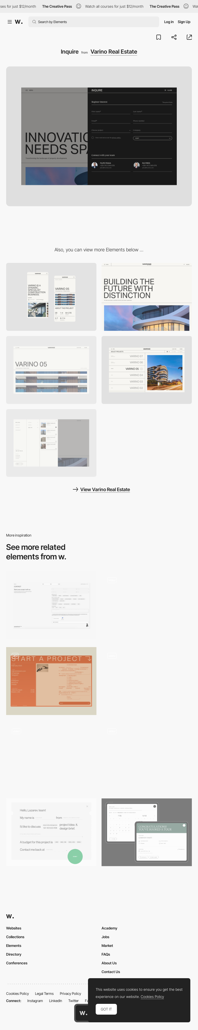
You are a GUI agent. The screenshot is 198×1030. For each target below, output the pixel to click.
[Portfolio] (147, 370)
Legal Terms (44, 993)
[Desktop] (147, 297)
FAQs (106, 954)
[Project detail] (51, 370)
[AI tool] (147, 605)
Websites (13, 928)
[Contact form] (51, 832)
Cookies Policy (17, 993)
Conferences (16, 963)
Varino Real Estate (114, 51)
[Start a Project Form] (51, 681)
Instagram (35, 1000)
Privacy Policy (70, 993)
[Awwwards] (19, 22)
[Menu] (51, 443)
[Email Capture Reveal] (147, 681)
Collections (15, 937)
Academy (109, 928)
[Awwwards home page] (83, 1013)
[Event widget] (147, 832)
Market (107, 945)
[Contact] (51, 605)
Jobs (105, 937)
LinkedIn (55, 1000)
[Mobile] (51, 297)
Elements (13, 945)
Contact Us (111, 971)
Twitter (73, 1000)
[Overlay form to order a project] (51, 757)
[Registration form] (147, 757)
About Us (109, 963)
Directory (13, 954)
